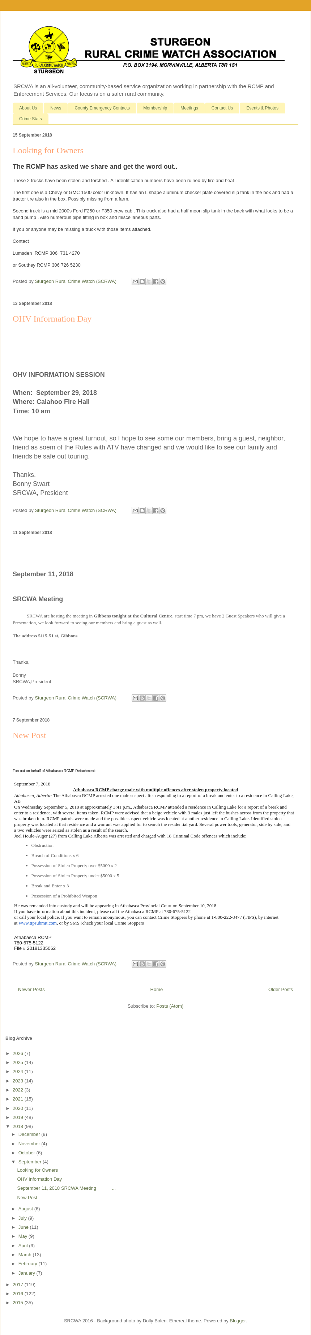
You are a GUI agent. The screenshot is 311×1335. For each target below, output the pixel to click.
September (30, 1161)
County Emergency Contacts (102, 108)
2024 (19, 1071)
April (23, 1245)
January (27, 1273)
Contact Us (222, 108)
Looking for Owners (48, 150)
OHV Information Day (52, 318)
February (28, 1263)
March (25, 1254)
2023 (19, 1081)
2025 (19, 1062)
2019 (19, 1117)
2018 (19, 1126)
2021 (19, 1099)
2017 (19, 1284)
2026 (19, 1053)
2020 (19, 1108)
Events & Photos (262, 108)
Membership (155, 108)
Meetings (189, 108)
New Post (29, 735)
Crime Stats (30, 118)
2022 (19, 1090)
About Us (28, 108)
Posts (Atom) (169, 1006)
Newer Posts (31, 989)
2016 (19, 1293)
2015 (19, 1302)
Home (156, 989)
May (23, 1236)
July (23, 1218)
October (27, 1152)
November (30, 1143)
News (55, 108)
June (24, 1227)
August (26, 1208)
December (30, 1134)
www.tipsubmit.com (38, 923)
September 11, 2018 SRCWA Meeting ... (66, 1188)
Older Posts (280, 989)
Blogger (238, 1320)
